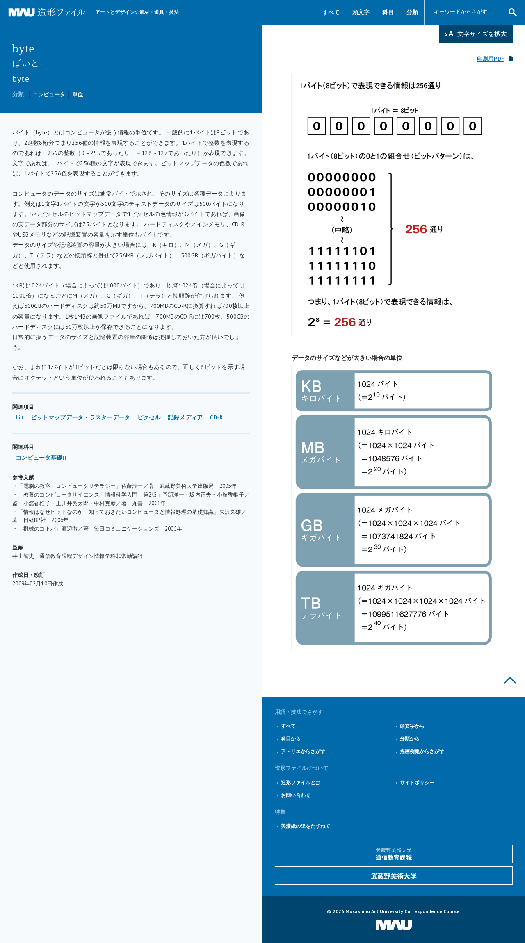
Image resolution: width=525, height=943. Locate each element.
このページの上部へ (510, 680)
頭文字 (361, 12)
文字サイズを (482, 34)
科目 (388, 12)
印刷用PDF (490, 58)
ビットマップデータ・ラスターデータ (80, 417)
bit (20, 417)
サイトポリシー (417, 782)
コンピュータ (49, 94)
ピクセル (149, 417)
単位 (77, 94)
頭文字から (412, 726)
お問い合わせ (295, 795)
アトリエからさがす (303, 751)
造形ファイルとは (300, 782)
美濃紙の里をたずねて (305, 826)
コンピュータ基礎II (41, 457)
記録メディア (185, 417)
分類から (410, 739)
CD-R (216, 417)
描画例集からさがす (422, 751)
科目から (291, 739)
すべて (331, 12)
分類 (412, 12)
